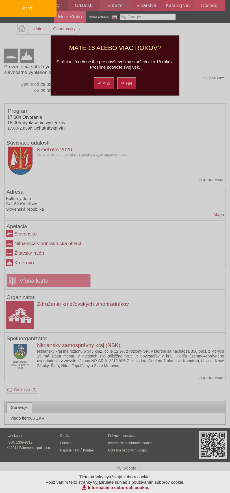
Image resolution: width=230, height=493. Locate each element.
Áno (103, 83)
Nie (126, 83)
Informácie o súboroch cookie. (118, 487)
